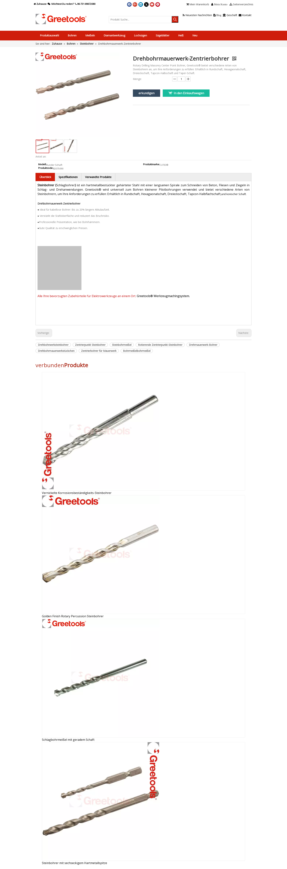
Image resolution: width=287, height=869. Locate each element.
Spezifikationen (68, 177)
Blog (217, 15)
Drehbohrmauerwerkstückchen (56, 351)
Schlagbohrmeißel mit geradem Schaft (68, 740)
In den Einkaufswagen (189, 93)
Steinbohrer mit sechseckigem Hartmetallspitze (74, 863)
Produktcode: (45, 168)
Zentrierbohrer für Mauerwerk (98, 351)
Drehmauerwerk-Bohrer (203, 345)
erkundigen (146, 93)
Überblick (45, 177)
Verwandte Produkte (98, 177)
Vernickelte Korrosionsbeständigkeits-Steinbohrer (76, 493)
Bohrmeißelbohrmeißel (136, 351)
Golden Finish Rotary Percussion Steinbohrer (73, 616)
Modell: (42, 164)
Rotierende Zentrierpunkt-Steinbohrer (160, 345)
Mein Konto (220, 4)
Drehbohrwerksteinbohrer (53, 345)
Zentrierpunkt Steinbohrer (90, 345)
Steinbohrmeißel (121, 345)
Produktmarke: (151, 164)
